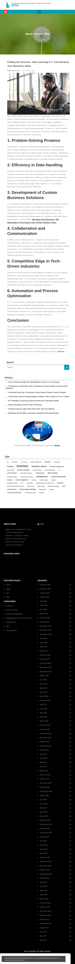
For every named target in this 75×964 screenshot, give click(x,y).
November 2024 (45, 630)
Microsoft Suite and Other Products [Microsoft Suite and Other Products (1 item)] (15, 486)
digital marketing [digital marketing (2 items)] (53, 473)
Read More (60, 351)
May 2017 (43, 936)
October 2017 (45, 919)
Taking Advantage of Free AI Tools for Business (25, 405)
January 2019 (45, 857)
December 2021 (45, 733)
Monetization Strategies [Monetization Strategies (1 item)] (53, 486)
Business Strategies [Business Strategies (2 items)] (23, 470)
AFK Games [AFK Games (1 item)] (15, 462)
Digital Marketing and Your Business (19, 618)
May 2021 (43, 762)
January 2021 (45, 779)
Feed (41, 524)
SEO (8, 626)
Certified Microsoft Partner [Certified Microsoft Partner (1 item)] (26, 473)
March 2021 (44, 771)
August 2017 (44, 928)
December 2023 (45, 663)
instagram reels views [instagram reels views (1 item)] (12, 483)
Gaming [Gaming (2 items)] (9, 480)
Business (9, 606)
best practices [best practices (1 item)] (57, 462)
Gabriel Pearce (15, 70)
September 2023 (46, 671)
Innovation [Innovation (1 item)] (53, 480)
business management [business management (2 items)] (57, 466)
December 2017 (45, 911)
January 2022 (45, 729)
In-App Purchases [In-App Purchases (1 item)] (43, 480)
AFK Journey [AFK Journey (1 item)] (24, 462)
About (8, 589)
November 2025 (45, 589)
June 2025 (44, 605)
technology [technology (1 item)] (41, 492)
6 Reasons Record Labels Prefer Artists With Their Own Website (31, 409)
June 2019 (44, 845)
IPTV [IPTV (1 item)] (22, 483)
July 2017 (43, 932)
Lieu (7, 593)
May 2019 (43, 849)
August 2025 (44, 597)
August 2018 (44, 878)
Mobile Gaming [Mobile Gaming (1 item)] (41, 486)
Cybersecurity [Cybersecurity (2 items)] (40, 473)
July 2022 (43, 704)
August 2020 (44, 795)
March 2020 (44, 816)
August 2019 (44, 837)
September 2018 (46, 874)
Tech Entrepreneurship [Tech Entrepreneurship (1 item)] (30, 492)
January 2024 (45, 659)
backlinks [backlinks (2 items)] (47, 462)
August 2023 (44, 675)
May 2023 (43, 688)
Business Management (14, 614)
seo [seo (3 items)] (63, 486)
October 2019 (45, 828)
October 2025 (45, 593)
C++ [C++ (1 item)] (59, 470)
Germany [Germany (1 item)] (34, 480)
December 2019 (45, 824)
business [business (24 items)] (22, 466)
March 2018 (44, 899)
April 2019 (43, 853)
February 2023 (45, 700)
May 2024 (43, 647)
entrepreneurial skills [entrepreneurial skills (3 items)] (58, 477)
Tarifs (8, 597)
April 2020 (43, 812)
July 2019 (43, 841)
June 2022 (44, 709)
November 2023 (45, 667)
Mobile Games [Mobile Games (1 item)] (30, 486)
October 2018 (45, 870)
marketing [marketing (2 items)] (60, 483)
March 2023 (44, 696)
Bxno (8, 529)
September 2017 (46, 923)
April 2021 (43, 766)
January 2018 (45, 907)
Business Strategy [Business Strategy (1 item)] (37, 470)
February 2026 (45, 585)
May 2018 (43, 890)
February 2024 (45, 655)
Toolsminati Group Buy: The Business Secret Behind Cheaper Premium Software (37, 392)
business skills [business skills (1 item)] (10, 470)
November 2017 (45, 915)
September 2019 (46, 833)
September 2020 (46, 791)
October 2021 (45, 742)
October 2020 (45, 787)
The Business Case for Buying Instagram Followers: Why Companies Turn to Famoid (38, 396)
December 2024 (45, 626)
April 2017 (43, 940)
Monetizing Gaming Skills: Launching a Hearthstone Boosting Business (33, 413)
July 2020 (43, 799)
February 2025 (45, 618)
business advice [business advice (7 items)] (39, 466)
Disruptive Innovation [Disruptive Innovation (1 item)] (12, 476)
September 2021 (46, 746)
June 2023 (44, 684)
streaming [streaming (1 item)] (51, 489)
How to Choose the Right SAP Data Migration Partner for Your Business (33, 382)
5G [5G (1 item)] (8, 462)
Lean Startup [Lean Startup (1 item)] (29, 483)
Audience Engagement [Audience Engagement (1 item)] (35, 462)
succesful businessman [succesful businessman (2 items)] (14, 492)
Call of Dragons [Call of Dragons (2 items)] (12, 473)
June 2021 (44, 758)
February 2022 (45, 725)
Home (8, 585)
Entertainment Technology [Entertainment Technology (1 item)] (26, 476)
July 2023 (43, 680)
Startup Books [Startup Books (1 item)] (42, 489)
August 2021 (44, 750)
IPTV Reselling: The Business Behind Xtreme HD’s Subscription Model (33, 401)
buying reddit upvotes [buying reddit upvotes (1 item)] (50, 470)
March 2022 (44, 721)
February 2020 (45, 820)
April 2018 (43, 895)
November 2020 (45, 783)
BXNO (15, 5)
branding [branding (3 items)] (10, 466)
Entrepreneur (11, 622)
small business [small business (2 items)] (11, 489)
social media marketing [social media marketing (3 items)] (28, 489)
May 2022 (43, 713)
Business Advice (12, 610)
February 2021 (45, 775)
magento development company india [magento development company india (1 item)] (45, 483)
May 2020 (43, 808)
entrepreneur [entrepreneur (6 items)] (42, 476)
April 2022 (43, 717)
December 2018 (45, 861)
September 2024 (46, 634)
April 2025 (43, 609)
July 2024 (43, 638)
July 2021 (43, 754)
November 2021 (45, 737)
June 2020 (44, 804)
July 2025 (43, 601)
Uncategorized (11, 630)
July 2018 (43, 882)
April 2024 (43, 651)
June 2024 (44, 642)
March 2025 (44, 614)
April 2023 (43, 692)
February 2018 (45, 903)
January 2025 (45, 622)
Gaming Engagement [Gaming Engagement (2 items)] (21, 480)
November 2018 (45, 866)
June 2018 (44, 886)
